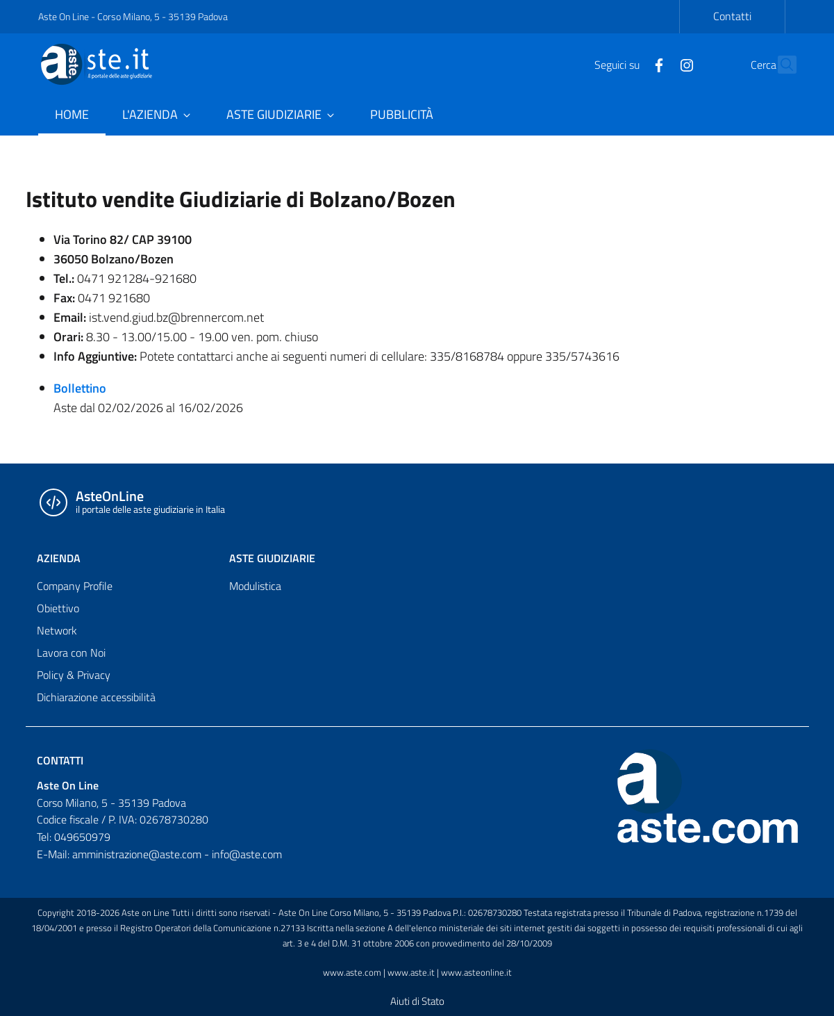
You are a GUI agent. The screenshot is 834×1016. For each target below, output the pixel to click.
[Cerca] (780, 64)
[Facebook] (629, 64)
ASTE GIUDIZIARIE (272, 558)
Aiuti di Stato (417, 1001)
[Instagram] (657, 64)
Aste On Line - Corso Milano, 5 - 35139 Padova (133, 16)
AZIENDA (59, 558)
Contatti (732, 16)
